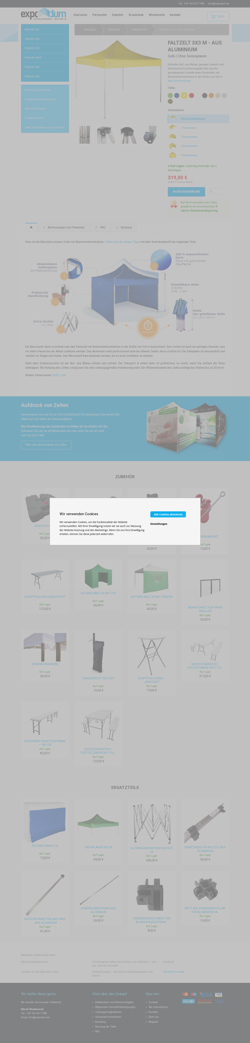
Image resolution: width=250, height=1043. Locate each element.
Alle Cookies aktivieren (168, 514)
